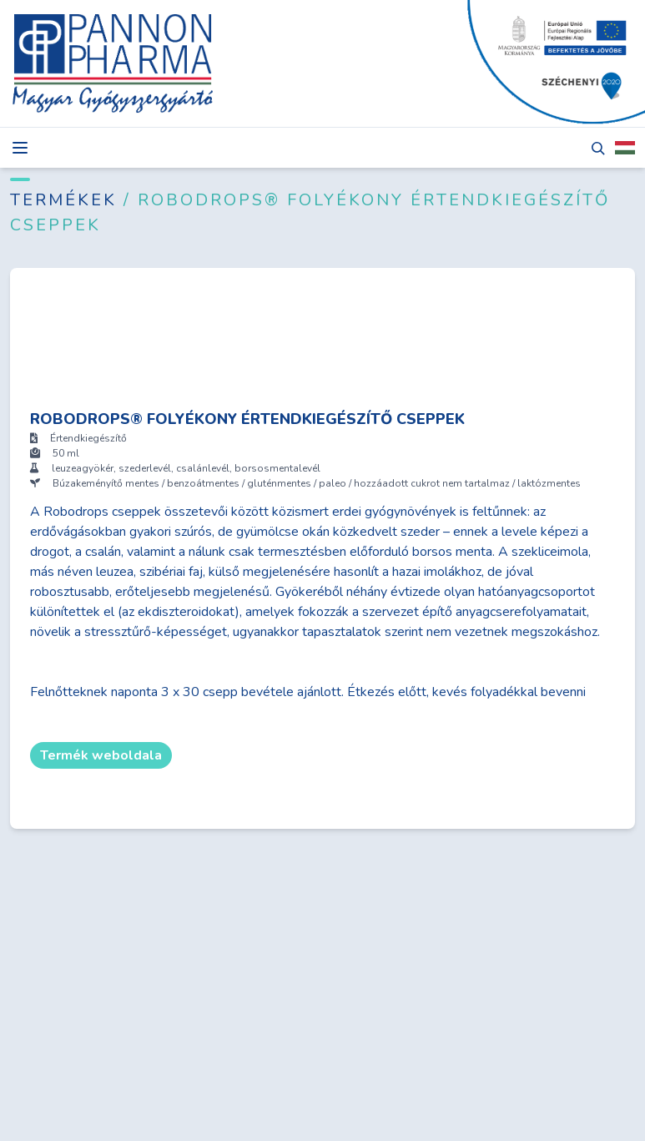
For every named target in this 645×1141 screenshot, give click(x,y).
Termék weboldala (101, 755)
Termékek (66, 200)
